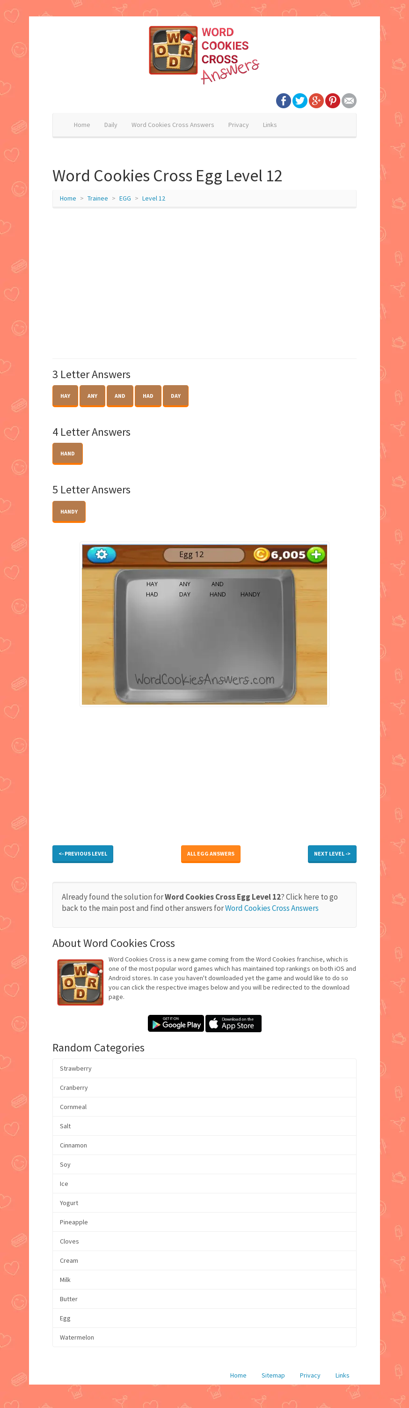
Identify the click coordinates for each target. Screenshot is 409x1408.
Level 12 (153, 198)
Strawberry (76, 1068)
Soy (65, 1164)
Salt (65, 1126)
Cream (69, 1260)
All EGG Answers (210, 853)
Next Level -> (332, 853)
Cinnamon (73, 1145)
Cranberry (74, 1087)
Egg (65, 1318)
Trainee (98, 198)
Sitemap (273, 1375)
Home (82, 124)
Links (270, 124)
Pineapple (74, 1222)
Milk (65, 1279)
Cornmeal (73, 1107)
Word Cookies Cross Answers (172, 124)
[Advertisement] (204, 283)
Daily (110, 124)
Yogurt (69, 1203)
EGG (125, 198)
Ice (64, 1183)
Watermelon (77, 1337)
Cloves (69, 1241)
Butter (69, 1299)
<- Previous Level (82, 853)
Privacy (238, 124)
